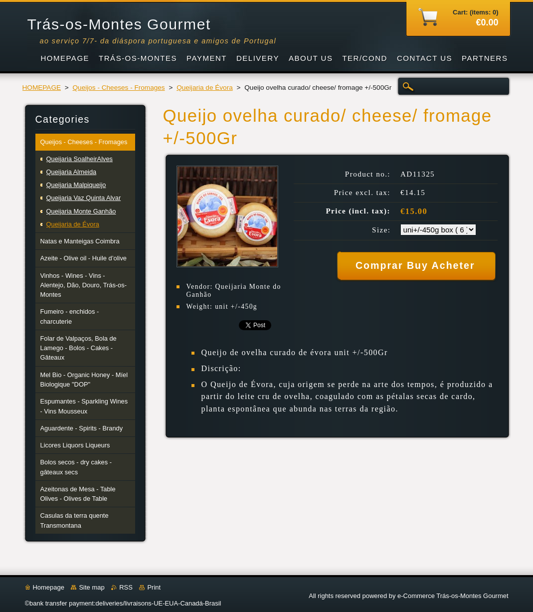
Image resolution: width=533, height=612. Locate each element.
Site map (91, 587)
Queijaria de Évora (205, 87)
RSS (126, 587)
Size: (381, 230)
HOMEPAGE (41, 87)
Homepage (48, 587)
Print (154, 587)
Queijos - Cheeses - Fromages (119, 87)
